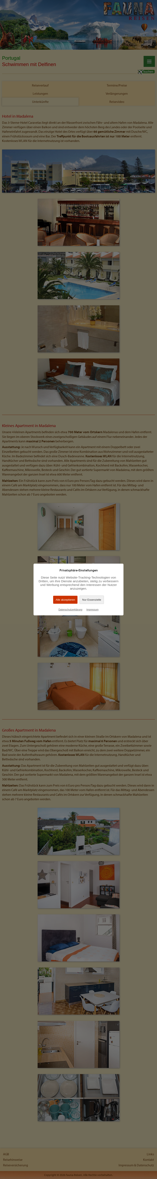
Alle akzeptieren (65, 599)
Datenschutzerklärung (70, 609)
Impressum (92, 609)
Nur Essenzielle (91, 599)
